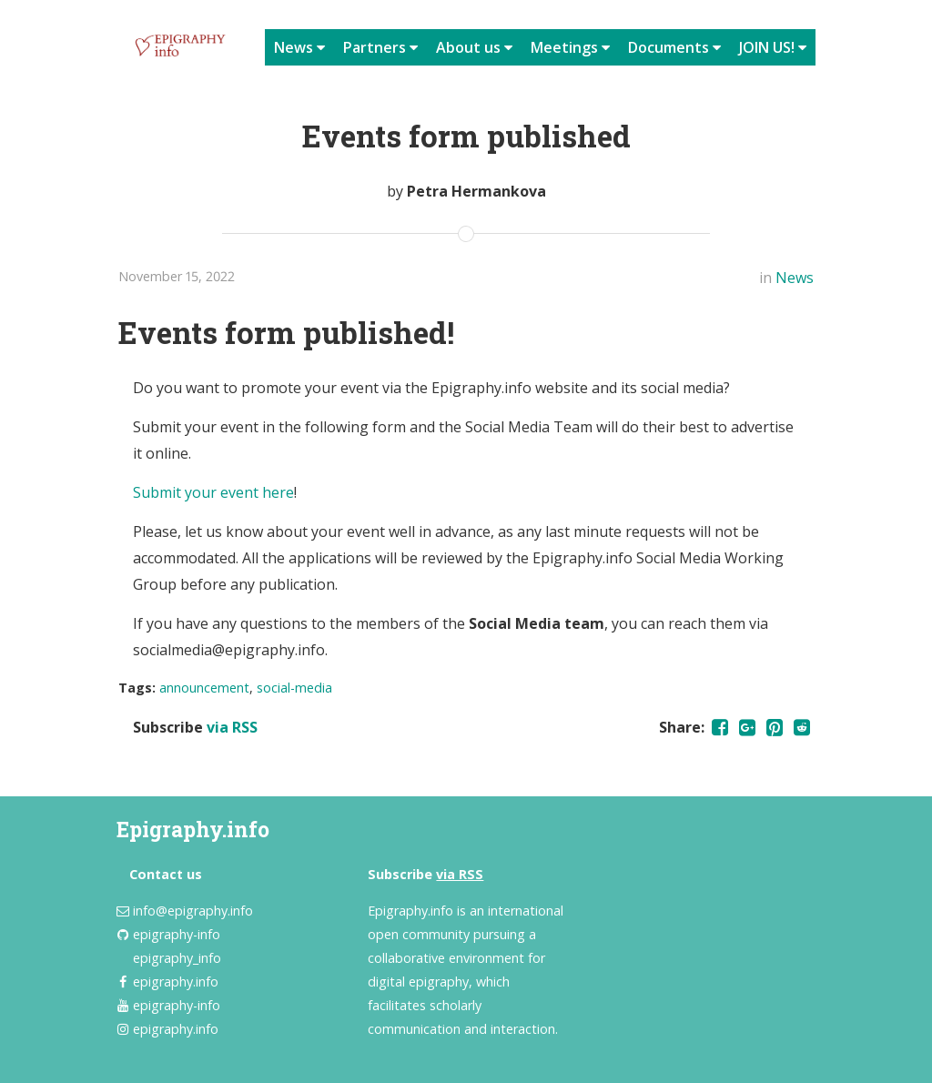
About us (474, 47)
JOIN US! (772, 47)
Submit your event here (213, 492)
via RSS (232, 727)
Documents (674, 47)
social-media (294, 687)
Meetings (570, 47)
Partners (380, 47)
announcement (204, 687)
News (299, 47)
